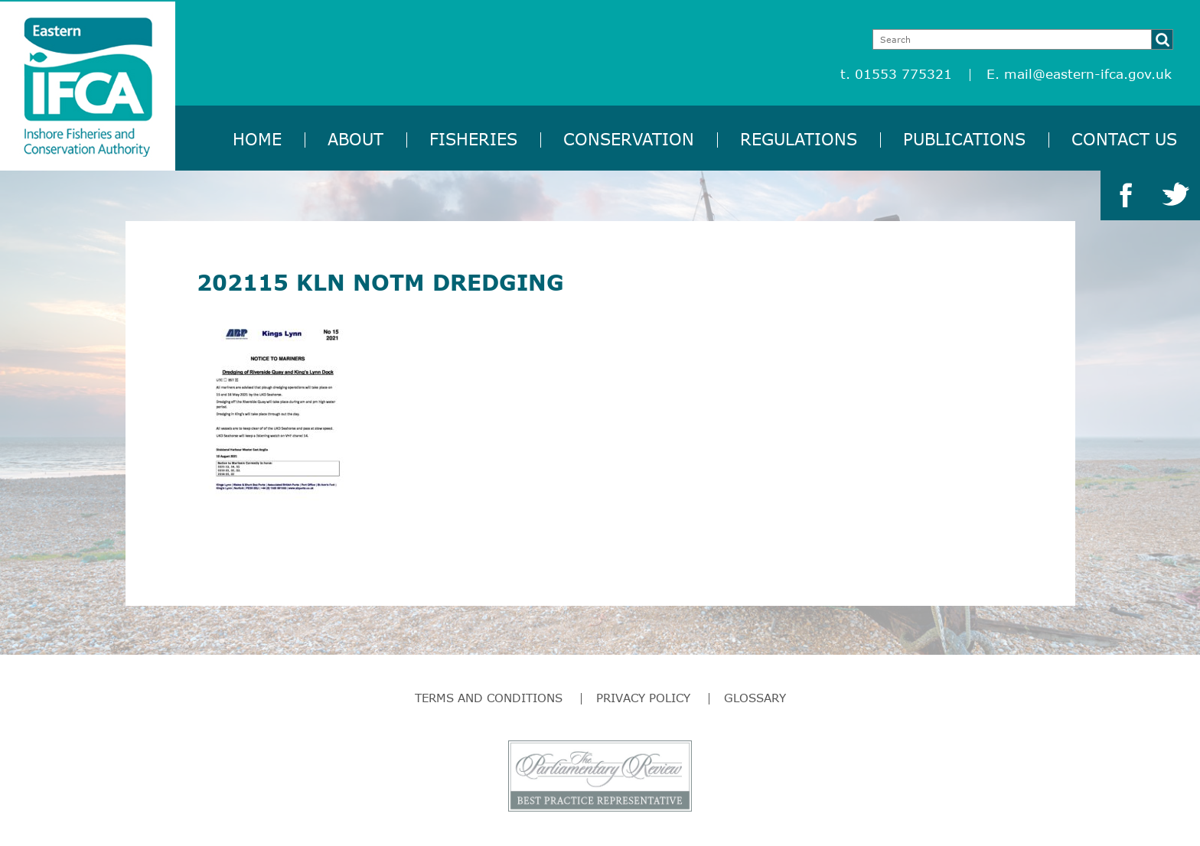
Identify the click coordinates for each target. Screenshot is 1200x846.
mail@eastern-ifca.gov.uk (1088, 74)
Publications (964, 138)
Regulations (798, 138)
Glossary (755, 697)
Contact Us (1124, 138)
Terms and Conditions (488, 697)
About (355, 138)
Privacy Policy (643, 697)
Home (257, 138)
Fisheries (473, 138)
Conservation (628, 138)
